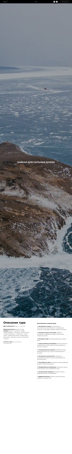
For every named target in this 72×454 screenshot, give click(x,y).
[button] (65, 2)
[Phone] (57, 2)
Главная (36, 1)
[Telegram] (54, 2)
